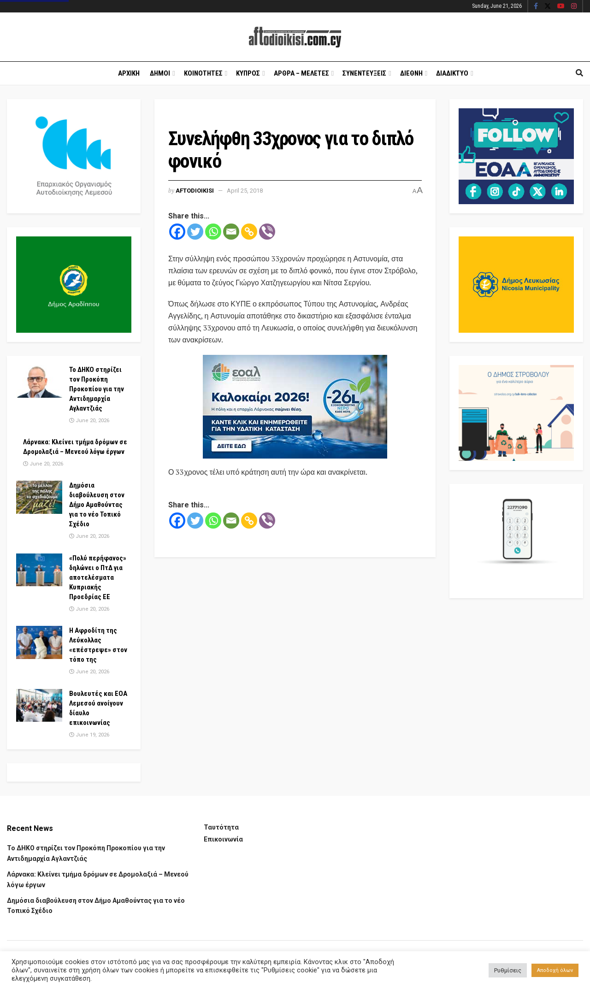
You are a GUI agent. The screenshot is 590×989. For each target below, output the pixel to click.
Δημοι (160, 73)
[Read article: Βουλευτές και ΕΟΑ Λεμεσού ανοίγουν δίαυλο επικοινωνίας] (39, 705)
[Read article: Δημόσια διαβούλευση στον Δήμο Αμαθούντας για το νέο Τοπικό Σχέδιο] (39, 497)
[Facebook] (177, 232)
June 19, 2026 (89, 735)
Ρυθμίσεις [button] (507, 970)
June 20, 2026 (89, 421)
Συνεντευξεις (364, 73)
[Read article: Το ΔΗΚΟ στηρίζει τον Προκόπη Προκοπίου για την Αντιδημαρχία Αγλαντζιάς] (39, 381)
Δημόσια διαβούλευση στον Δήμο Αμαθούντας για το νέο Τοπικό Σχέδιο (96, 504)
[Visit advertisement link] (295, 407)
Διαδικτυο (452, 73)
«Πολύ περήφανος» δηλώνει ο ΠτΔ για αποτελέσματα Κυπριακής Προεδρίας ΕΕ (97, 577)
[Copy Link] (249, 232)
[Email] (231, 232)
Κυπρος (248, 73)
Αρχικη (129, 73)
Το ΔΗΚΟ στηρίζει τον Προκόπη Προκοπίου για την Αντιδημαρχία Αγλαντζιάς (96, 388)
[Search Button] (579, 73)
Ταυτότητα (221, 827)
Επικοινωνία (223, 839)
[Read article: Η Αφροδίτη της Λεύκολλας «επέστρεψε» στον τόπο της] (39, 642)
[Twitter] (195, 232)
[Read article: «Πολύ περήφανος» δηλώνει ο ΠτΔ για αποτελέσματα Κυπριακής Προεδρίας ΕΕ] (39, 570)
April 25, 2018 (245, 190)
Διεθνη (411, 73)
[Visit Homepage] (295, 37)
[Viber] (267, 232)
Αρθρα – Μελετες (301, 73)
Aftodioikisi (195, 190)
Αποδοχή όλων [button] (555, 970)
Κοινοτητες (203, 73)
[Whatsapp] (213, 232)
